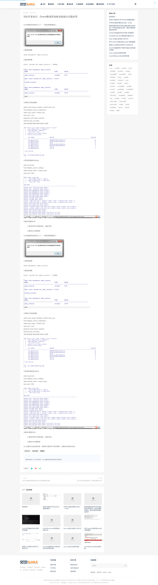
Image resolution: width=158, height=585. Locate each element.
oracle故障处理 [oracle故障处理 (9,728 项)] (129, 89)
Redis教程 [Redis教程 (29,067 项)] (117, 98)
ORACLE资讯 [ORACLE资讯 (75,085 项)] (113, 95)
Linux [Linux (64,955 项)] (111, 68)
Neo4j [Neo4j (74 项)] (127, 80)
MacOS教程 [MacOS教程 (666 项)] (112, 71)
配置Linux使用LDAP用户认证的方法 (30, 546)
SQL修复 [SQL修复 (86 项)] (121, 104)
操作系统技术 (74, 567)
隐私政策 (53, 570)
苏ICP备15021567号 (85, 582)
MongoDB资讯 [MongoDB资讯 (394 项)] (122, 74)
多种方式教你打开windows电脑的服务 (51, 506)
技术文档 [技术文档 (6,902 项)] (127, 107)
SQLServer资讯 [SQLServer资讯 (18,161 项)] (113, 104)
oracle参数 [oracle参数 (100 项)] (129, 86)
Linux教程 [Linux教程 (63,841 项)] (117, 68)
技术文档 (35, 450)
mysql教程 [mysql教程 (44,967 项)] (126, 77)
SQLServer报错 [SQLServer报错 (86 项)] (113, 101)
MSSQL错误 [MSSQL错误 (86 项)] (112, 77)
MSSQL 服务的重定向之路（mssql (72, 506)
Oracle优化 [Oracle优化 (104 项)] (112, 86)
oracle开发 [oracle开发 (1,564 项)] (112, 89)
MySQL (26, 12)
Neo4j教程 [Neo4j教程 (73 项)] (112, 83)
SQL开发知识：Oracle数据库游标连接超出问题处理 (48, 458)
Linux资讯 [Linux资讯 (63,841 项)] (124, 68)
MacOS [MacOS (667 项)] (130, 68)
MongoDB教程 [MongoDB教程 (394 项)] (113, 74)
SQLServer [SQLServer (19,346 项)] (130, 98)
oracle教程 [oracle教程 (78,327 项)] (112, 92)
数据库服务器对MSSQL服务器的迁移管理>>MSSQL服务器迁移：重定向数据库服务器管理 (93, 508)
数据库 (42, 450)
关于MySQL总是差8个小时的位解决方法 (89, 480)
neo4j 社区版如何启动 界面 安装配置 (30, 528)
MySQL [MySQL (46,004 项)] (119, 77)
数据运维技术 (29, 458)
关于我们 (53, 567)
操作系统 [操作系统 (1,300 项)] (112, 110)
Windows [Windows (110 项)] (120, 107)
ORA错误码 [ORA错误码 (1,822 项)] (130, 95)
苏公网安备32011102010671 (100, 582)
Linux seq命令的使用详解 (71, 546)
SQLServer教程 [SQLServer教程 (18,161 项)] (122, 101)
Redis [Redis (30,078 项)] (111, 98)
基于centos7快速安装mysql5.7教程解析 (93, 528)
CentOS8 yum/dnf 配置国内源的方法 (51, 528)
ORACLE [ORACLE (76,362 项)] (126, 83)
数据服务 (64, 582)
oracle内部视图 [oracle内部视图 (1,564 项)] (120, 86)
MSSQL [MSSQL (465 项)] (129, 74)
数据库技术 (73, 564)
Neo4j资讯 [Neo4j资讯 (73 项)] (119, 83)
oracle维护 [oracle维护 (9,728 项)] (119, 92)
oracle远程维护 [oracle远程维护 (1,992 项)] (121, 95)
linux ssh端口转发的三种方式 (72, 527)
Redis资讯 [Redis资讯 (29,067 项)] (124, 98)
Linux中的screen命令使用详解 (92, 546)
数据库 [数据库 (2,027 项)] (118, 110)
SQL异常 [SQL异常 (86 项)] (127, 104)
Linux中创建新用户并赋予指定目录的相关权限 (51, 546)
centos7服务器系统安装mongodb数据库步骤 (36, 480)
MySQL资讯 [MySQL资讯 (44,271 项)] (120, 80)
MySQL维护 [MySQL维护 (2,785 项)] (112, 80)
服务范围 (53, 564)
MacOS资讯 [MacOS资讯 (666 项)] (120, 71)
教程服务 (73, 570)
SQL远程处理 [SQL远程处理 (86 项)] (113, 107)
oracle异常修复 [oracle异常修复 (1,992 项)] (120, 89)
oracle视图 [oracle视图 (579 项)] (126, 92)
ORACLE (27, 450)
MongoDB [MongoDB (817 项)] (127, 71)
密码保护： (25, 506)
